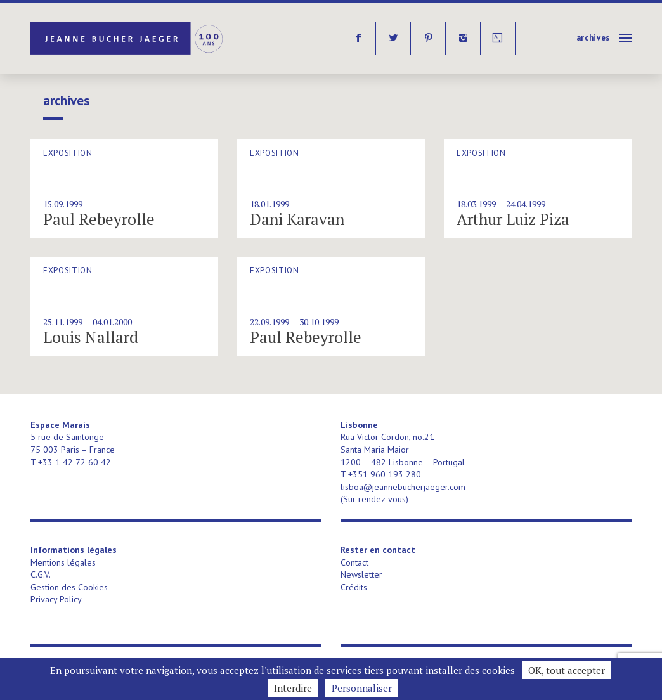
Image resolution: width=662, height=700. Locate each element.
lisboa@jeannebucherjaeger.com (403, 487)
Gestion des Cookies (69, 587)
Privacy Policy (56, 599)
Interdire (293, 688)
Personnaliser (362, 688)
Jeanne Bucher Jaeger (127, 38)
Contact (354, 562)
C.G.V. (40, 574)
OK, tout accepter (566, 670)
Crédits (354, 587)
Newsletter (361, 574)
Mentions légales (63, 562)
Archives (593, 37)
